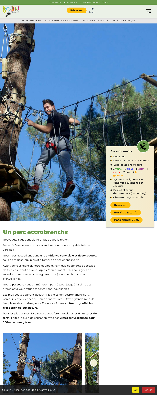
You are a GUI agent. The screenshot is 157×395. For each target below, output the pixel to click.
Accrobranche (31, 20)
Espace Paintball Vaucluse (62, 20)
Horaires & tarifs (125, 212)
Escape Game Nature (96, 20)
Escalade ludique (124, 20)
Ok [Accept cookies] (136, 390)
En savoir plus (46, 390)
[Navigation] (148, 11)
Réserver (76, 10)
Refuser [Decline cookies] (148, 390)
